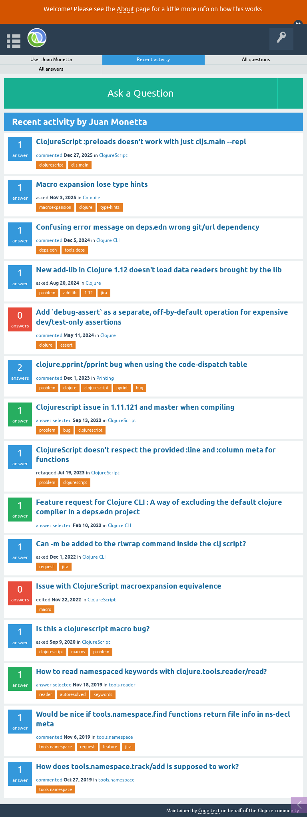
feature (110, 746)
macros (78, 651)
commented (49, 155)
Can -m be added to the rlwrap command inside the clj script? (141, 543)
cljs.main (79, 165)
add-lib (69, 292)
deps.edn (48, 250)
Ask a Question (141, 93)
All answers (51, 69)
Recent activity (153, 59)
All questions (256, 59)
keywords (103, 694)
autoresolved (73, 694)
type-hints (110, 207)
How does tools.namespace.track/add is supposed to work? (137, 766)
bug (139, 387)
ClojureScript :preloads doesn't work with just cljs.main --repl (141, 141)
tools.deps (75, 250)
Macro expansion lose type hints (92, 184)
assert (66, 345)
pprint (122, 387)
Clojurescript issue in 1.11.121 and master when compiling (135, 407)
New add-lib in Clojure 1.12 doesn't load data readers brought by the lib (159, 270)
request (46, 566)
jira (104, 292)
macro (45, 609)
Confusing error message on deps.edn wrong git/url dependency (147, 227)
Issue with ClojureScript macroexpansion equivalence (128, 586)
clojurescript (51, 165)
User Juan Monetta (51, 59)
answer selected (54, 420)
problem (47, 292)
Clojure (93, 283)
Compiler (92, 197)
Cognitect (209, 810)
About (125, 8)
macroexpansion (55, 207)
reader (45, 694)
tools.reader (122, 685)
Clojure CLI (108, 240)
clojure (85, 207)
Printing (105, 378)
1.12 (88, 292)
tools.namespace (115, 737)
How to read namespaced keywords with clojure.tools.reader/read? (151, 671)
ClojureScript (113, 155)
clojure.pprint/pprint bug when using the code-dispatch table (141, 364)
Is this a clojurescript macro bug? (93, 629)
